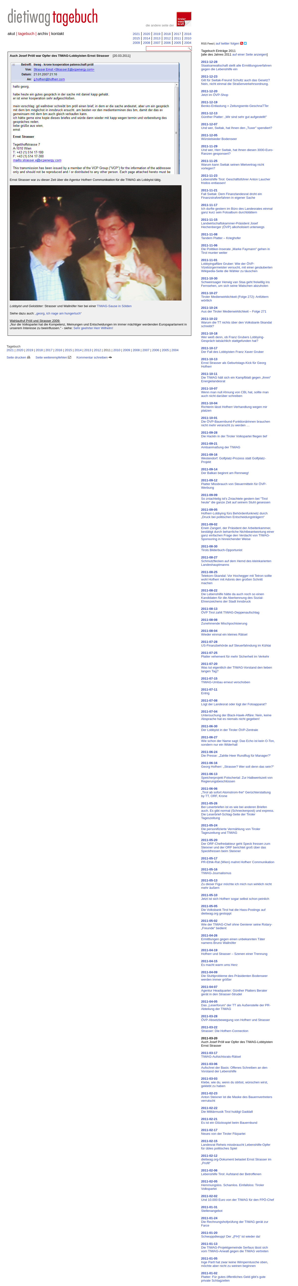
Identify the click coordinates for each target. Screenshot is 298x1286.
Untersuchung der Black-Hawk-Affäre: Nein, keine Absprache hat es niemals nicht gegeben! (236, 715)
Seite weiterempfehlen (53, 357)
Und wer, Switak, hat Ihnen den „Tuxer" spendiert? (236, 126)
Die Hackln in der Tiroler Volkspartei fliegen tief (234, 434)
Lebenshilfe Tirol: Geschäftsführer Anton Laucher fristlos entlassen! (235, 179)
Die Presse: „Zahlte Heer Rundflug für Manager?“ (236, 753)
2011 (177, 38)
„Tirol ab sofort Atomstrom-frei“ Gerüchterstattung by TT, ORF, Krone (236, 792)
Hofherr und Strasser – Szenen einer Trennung (234, 952)
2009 (136, 43)
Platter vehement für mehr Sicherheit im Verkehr (235, 654)
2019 (156, 34)
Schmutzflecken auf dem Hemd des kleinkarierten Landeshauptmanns (236, 561)
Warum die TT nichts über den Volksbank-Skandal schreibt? (236, 322)
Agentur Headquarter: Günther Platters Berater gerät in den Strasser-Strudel (234, 990)
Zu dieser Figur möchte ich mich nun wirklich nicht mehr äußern (236, 884)
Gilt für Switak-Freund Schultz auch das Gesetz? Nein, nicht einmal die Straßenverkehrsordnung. (235, 80)
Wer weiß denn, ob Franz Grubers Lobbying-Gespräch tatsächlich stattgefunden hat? (232, 337)
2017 (177, 34)
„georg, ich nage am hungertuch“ (58, 313)
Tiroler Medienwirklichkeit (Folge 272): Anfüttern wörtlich (235, 296)
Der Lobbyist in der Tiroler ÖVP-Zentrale (229, 728)
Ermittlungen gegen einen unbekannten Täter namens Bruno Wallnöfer (233, 939)
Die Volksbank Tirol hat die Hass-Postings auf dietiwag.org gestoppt (233, 909)
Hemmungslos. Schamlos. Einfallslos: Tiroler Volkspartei (232, 1185)
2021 (136, 34)
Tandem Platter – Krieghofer (221, 236)
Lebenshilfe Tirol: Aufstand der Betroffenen (231, 1172)
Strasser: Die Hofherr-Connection (224, 1029)
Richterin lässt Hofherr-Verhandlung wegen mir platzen (234, 406)
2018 (167, 34)
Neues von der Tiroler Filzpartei (223, 1131)
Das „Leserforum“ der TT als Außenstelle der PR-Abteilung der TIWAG (236, 1005)
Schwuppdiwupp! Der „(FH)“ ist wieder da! (230, 1234)
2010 (187, 38)
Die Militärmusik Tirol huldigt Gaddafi (227, 1109)
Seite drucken (18, 357)
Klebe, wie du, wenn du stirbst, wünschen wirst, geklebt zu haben (234, 1082)
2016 (187, 34)
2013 (156, 38)
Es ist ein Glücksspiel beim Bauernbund (229, 1120)
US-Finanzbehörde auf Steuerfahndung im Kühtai (236, 643)
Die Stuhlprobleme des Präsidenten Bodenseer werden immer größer (234, 975)
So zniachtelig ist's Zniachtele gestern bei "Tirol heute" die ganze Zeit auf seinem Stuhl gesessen (235, 498)
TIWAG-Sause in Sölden (114, 306)
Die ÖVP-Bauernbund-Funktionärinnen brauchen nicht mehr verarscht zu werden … (235, 421)
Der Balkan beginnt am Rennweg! (225, 471)
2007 (156, 43)
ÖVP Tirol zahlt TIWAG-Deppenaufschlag (230, 610)
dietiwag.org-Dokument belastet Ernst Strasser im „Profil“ (236, 1159)
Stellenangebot (211, 1209)
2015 (136, 38)
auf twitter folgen (227, 43)
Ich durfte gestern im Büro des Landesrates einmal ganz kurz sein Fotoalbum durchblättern (236, 208)
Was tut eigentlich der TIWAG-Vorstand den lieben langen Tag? (236, 667)
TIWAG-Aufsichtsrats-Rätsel (221, 1054)
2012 (167, 38)
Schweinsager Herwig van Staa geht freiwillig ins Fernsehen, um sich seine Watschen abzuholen (235, 282)
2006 (167, 43)
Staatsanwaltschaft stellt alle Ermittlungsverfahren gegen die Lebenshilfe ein (236, 65)
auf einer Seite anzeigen (249, 54)
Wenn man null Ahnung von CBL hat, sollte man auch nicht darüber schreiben (235, 392)
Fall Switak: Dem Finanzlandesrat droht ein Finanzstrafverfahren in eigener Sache (231, 193)
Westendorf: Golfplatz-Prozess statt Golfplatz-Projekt (233, 458)
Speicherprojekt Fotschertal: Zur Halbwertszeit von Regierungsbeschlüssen (236, 777)
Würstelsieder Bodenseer (219, 137)
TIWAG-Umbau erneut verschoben (225, 680)
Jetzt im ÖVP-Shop (214, 93)
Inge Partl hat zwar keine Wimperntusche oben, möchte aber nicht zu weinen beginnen (234, 1262)
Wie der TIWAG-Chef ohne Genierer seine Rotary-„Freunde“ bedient (236, 924)
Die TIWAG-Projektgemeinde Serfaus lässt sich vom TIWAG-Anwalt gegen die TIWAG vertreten (235, 1247)
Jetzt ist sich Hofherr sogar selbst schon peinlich (235, 897)
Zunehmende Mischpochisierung (224, 621)
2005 (177, 43)
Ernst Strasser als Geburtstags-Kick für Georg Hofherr (233, 362)
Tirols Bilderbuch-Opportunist (221, 548)
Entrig (209, 691)
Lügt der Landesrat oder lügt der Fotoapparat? (234, 702)
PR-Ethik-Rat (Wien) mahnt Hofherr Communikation (237, 860)
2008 (146, 43)
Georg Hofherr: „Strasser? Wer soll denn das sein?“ (237, 764)
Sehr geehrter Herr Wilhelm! (93, 328)
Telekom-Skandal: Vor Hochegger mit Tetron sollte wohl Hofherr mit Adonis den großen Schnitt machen (236, 577)
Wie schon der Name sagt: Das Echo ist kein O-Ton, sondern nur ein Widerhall (238, 740)
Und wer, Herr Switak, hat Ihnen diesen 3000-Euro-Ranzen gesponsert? (237, 149)
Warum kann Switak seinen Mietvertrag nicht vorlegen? (232, 164)
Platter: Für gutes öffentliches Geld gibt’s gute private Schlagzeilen (233, 1276)
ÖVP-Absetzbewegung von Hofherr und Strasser (235, 1018)
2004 (187, 43)
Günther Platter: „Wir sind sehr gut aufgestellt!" (234, 115)
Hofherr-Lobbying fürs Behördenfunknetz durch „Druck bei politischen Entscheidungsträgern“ (234, 513)
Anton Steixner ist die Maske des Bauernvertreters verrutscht (236, 1096)
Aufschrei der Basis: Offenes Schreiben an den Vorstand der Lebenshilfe (234, 1067)
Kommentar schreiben (94, 357)
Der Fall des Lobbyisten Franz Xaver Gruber (232, 350)
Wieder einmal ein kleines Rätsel (224, 632)
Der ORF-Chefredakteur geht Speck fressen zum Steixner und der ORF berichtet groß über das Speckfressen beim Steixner (235, 845)
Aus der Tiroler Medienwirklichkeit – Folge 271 (233, 309)
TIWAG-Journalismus (216, 871)
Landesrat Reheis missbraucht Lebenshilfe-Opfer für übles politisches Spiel (236, 1144)
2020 (146, 34)
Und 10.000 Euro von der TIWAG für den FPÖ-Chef (237, 1198)
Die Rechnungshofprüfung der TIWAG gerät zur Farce (234, 1221)
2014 (146, 38)
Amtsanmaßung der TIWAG (220, 445)
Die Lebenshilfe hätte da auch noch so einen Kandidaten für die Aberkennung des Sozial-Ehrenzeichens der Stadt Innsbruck (232, 596)
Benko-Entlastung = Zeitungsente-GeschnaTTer (235, 104)
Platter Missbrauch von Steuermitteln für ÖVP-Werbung (234, 483)
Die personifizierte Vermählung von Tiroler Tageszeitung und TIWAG (230, 828)
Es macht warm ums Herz (219, 963)
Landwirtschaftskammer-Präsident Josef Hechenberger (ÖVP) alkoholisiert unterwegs (232, 223)
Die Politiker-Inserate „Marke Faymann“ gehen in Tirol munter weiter (235, 249)
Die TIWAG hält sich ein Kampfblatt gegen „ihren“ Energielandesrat (236, 377)
